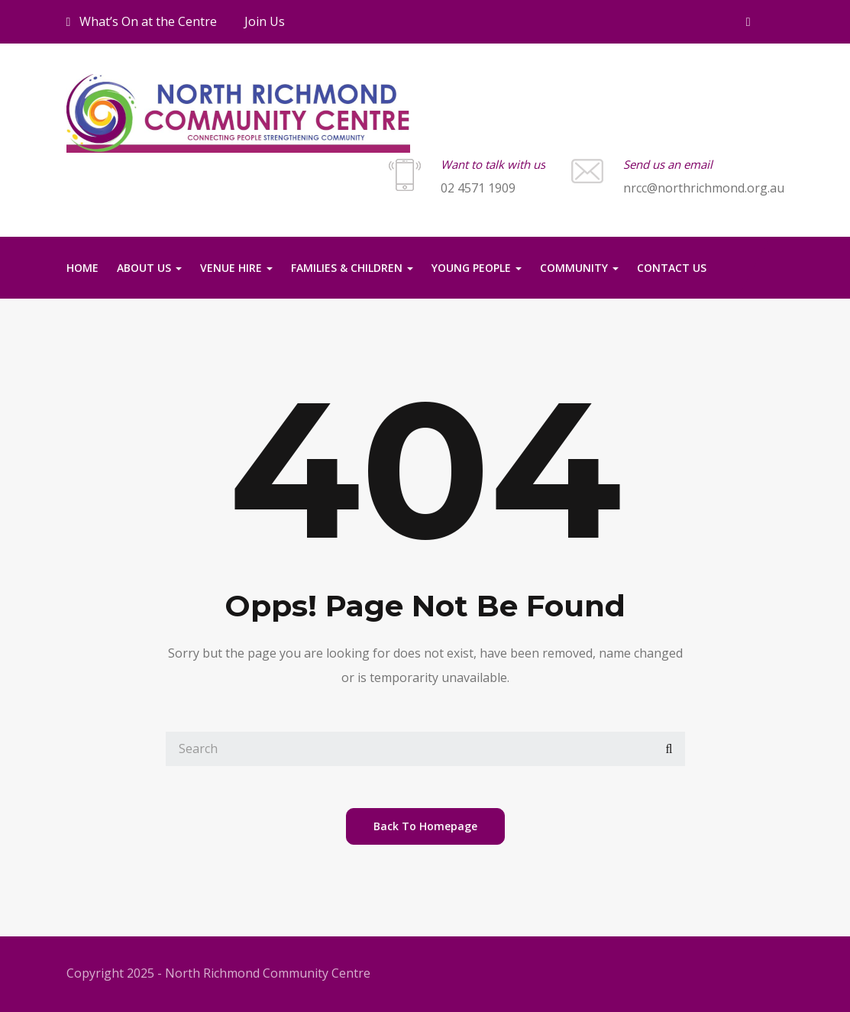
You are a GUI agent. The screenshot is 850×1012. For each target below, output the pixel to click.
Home (82, 267)
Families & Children (352, 267)
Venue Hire (236, 267)
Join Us (264, 21)
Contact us (671, 267)
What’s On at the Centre (142, 21)
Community (579, 267)
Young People (476, 267)
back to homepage (425, 826)
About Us (149, 267)
